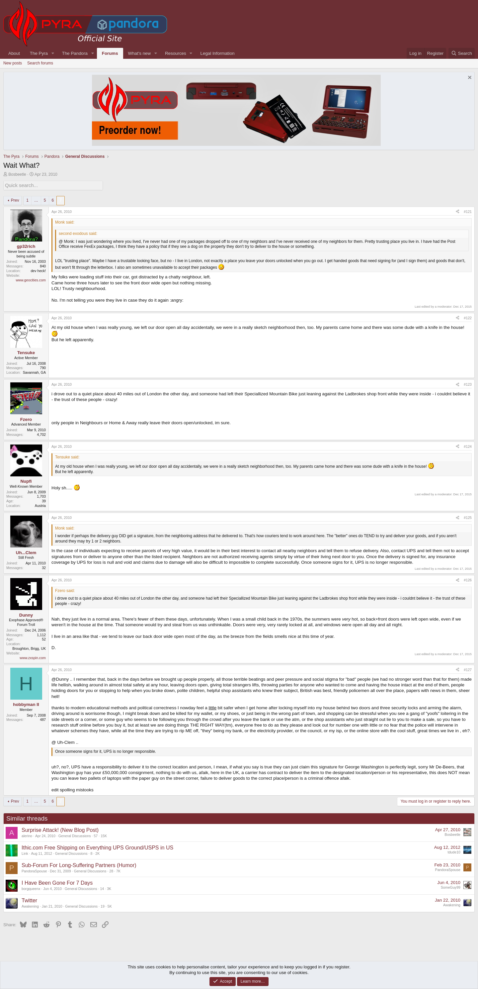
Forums (110, 53)
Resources (175, 53)
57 (96, 835)
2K (97, 853)
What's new (139, 53)
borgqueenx (31, 888)
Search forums (40, 63)
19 (103, 906)
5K (110, 906)
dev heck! (38, 270)
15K (104, 835)
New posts (12, 63)
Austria (40, 505)
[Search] (461, 53)
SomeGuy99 (450, 887)
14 (102, 888)
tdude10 (453, 851)
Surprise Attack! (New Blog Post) (60, 829)
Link (25, 853)
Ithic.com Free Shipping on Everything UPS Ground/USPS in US (97, 847)
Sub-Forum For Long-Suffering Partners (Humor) (79, 864)
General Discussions (74, 835)
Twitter (29, 900)
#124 (468, 446)
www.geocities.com (31, 279)
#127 (468, 669)
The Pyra (39, 53)
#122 (468, 317)
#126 (468, 579)
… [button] (36, 199)
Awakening (30, 906)
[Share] (457, 211)
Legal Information (217, 53)
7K (118, 870)
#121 (468, 211)
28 (111, 870)
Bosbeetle (17, 174)
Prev (15, 199)
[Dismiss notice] (469, 78)
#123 (468, 384)
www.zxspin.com (33, 657)
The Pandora (75, 53)
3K (109, 888)
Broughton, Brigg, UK (29, 648)
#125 (468, 517)
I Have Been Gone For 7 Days (57, 882)
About (14, 53)
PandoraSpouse (34, 870)
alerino (27, 835)
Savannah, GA (34, 372)
